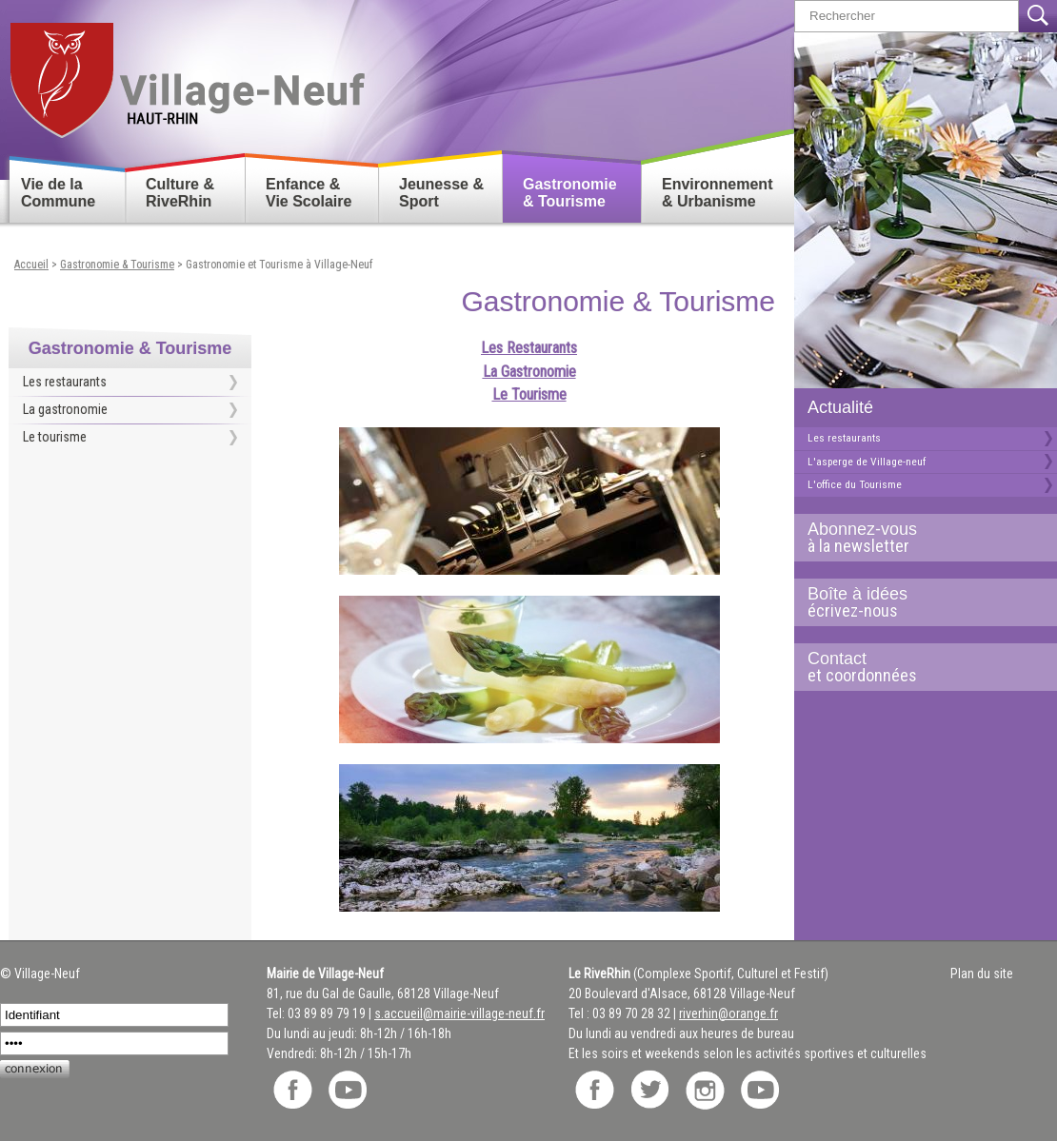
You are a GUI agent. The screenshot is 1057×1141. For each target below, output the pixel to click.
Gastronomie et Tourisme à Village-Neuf (279, 264)
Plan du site (981, 973)
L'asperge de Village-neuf (867, 461)
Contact (918, 667)
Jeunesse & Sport (441, 192)
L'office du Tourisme (855, 484)
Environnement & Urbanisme (717, 192)
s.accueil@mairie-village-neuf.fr (459, 1013)
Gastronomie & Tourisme (570, 192)
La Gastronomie (529, 372)
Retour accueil (186, 73)
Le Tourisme (529, 394)
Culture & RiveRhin (180, 192)
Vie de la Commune (58, 192)
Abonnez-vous (918, 538)
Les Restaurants (529, 348)
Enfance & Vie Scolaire (308, 192)
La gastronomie (65, 409)
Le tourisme (55, 436)
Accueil (31, 264)
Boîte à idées (918, 602)
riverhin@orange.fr (728, 1013)
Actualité (840, 407)
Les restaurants (844, 437)
